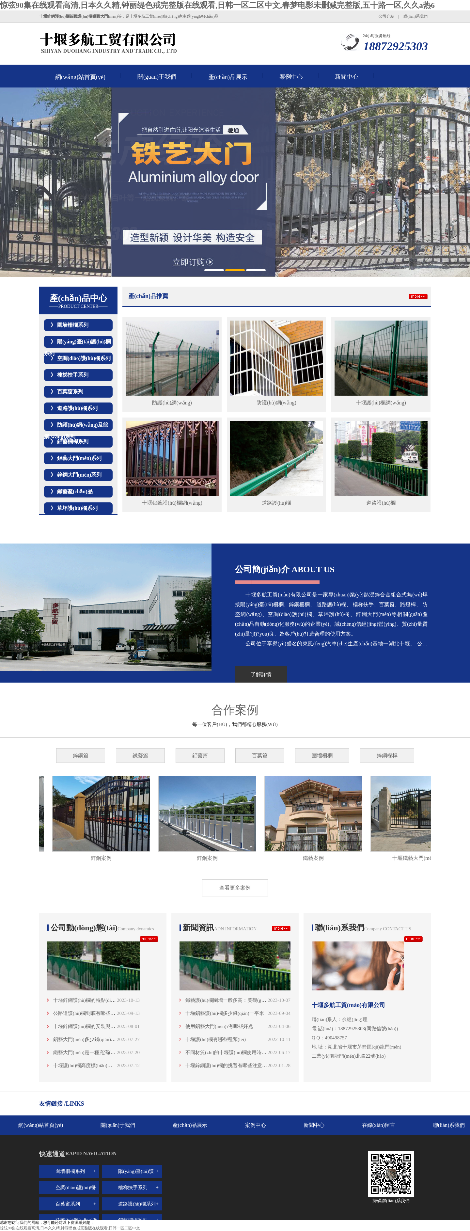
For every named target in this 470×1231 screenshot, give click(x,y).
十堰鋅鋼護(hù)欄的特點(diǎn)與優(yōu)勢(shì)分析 (107, 1000)
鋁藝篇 (200, 755)
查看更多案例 (235, 888)
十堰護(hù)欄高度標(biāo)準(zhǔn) (89, 1065)
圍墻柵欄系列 (72, 325)
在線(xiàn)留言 (378, 1125)
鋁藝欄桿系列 (72, 441)
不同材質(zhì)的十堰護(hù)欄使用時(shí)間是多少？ (240, 1052)
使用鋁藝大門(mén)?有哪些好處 (219, 1026)
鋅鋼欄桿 (387, 755)
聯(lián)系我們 (415, 16)
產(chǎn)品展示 (227, 77)
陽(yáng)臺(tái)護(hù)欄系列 (136, 1178)
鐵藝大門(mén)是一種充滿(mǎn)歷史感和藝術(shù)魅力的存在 (119, 1052)
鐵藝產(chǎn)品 (75, 491)
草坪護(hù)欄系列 (77, 508)
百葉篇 (260, 755)
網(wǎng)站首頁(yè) (80, 77)
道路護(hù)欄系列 (77, 408)
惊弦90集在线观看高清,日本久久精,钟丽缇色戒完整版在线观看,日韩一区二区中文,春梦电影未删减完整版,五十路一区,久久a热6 (217, 5)
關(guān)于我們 (156, 76)
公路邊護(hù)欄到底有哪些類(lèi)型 (90, 1013)
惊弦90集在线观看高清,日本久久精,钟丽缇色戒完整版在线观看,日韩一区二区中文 (70, 1228)
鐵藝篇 (140, 755)
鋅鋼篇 (80, 755)
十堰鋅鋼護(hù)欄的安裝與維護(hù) (90, 1026)
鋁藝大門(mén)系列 (79, 458)
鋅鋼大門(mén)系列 (79, 475)
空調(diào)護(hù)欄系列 (84, 358)
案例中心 (291, 76)
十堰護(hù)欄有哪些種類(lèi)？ (215, 1039)
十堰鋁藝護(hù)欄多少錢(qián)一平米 (224, 1013)
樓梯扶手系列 (72, 375)
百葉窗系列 (70, 391)
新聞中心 (346, 76)
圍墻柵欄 (322, 755)
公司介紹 (386, 16)
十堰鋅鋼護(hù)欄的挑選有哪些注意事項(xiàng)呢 (238, 1065)
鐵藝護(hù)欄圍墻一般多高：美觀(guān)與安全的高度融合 (247, 1000)
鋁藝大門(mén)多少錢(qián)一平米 (89, 1039)
